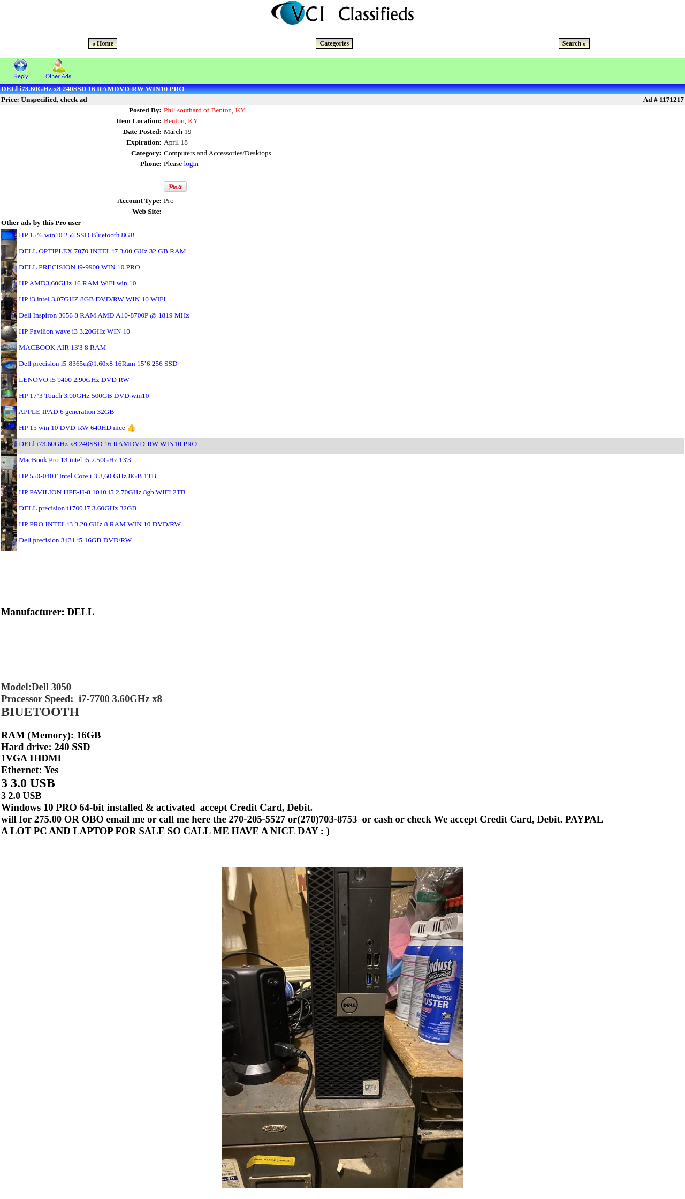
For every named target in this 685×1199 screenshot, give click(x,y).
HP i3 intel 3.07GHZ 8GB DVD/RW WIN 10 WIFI (92, 299)
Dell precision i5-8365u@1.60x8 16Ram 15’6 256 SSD (98, 363)
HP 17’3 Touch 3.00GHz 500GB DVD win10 (84, 395)
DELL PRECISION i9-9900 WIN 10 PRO (79, 267)
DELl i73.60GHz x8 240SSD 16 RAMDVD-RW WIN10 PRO (108, 444)
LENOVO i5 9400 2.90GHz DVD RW (74, 379)
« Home (102, 43)
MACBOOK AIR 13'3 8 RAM (62, 347)
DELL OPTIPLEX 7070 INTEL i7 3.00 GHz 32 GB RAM (102, 251)
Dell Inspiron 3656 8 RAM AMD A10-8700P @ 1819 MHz (104, 315)
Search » (574, 43)
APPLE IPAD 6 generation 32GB (67, 412)
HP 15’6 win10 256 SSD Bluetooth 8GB (76, 235)
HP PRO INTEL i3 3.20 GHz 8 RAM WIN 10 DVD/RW (100, 524)
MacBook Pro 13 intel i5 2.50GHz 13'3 (75, 460)
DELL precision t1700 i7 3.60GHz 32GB (77, 508)
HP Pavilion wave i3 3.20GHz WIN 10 (74, 331)
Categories (334, 43)
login (191, 164)
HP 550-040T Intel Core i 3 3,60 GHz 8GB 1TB (87, 476)
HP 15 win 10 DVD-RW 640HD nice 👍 (77, 428)
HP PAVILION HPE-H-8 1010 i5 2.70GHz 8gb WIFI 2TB (102, 492)
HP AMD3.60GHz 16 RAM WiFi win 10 (77, 283)
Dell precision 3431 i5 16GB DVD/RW (75, 540)
